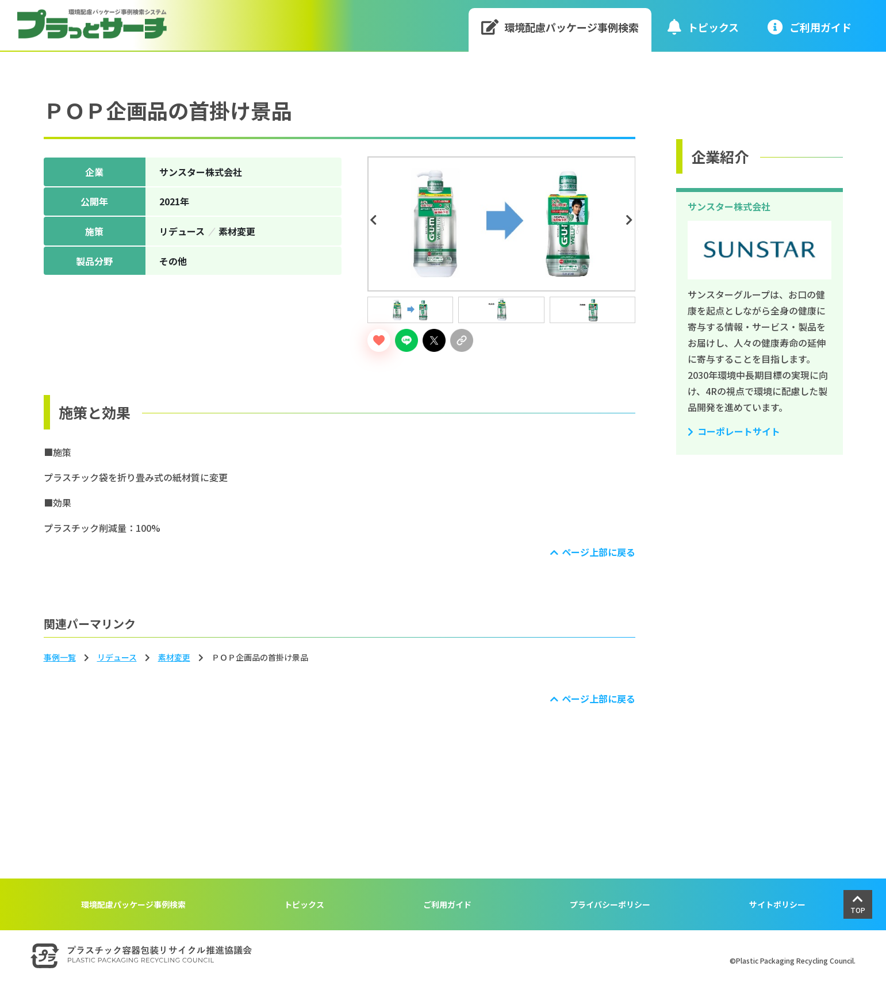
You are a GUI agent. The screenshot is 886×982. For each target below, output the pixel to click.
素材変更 (174, 657)
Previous (375, 220)
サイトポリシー (777, 904)
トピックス (703, 26)
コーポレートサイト (738, 431)
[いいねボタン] (378, 340)
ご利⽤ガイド (810, 26)
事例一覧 (60, 657)
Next (630, 220)
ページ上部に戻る (598, 552)
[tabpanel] (501, 223)
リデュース (117, 657)
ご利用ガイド (447, 904)
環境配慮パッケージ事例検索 (560, 26)
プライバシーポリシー (610, 904)
